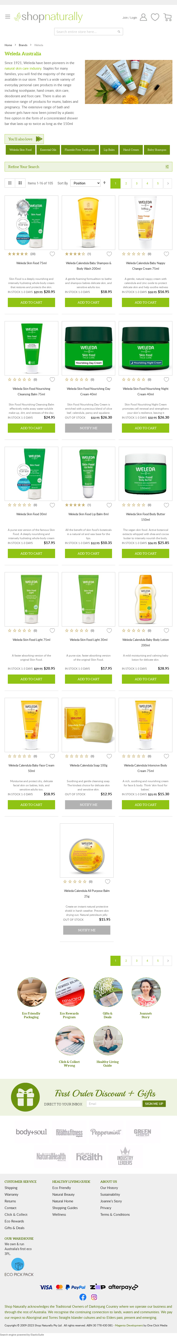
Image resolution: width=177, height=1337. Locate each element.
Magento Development (129, 1325)
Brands (23, 45)
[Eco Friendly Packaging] (31, 992)
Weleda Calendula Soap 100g (88, 765)
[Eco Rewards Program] (70, 992)
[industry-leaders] (125, 1156)
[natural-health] (51, 1156)
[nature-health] (88, 1156)
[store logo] (48, 17)
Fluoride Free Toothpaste (80, 149)
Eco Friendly (61, 1187)
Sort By (63, 183)
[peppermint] (106, 1131)
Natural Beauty (63, 1194)
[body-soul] (32, 1131)
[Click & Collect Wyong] (70, 1040)
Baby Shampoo (157, 149)
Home (9, 45)
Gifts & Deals (14, 1227)
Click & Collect (16, 1214)
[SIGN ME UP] (154, 1103)
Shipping (11, 1187)
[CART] (167, 17)
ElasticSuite (37, 1334)
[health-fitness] (69, 1131)
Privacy (105, 1207)
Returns (10, 1201)
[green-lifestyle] (143, 1131)
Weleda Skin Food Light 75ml (31, 640)
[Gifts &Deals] (108, 992)
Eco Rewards (14, 1221)
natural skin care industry (23, 68)
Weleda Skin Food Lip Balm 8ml (88, 514)
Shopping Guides (65, 1207)
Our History (109, 1187)
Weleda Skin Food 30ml (31, 514)
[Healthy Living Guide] (108, 1040)
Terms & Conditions (115, 1214)
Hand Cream (131, 149)
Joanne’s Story (111, 1201)
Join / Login (129, 17)
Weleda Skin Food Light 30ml (88, 640)
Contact (10, 1207)
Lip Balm (109, 149)
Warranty (11, 1194)
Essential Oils (48, 149)
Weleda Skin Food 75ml (31, 263)
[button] (52, 253)
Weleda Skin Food (20, 149)
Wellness (59, 1214)
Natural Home (62, 1201)
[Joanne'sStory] (146, 992)
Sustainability (110, 1194)
